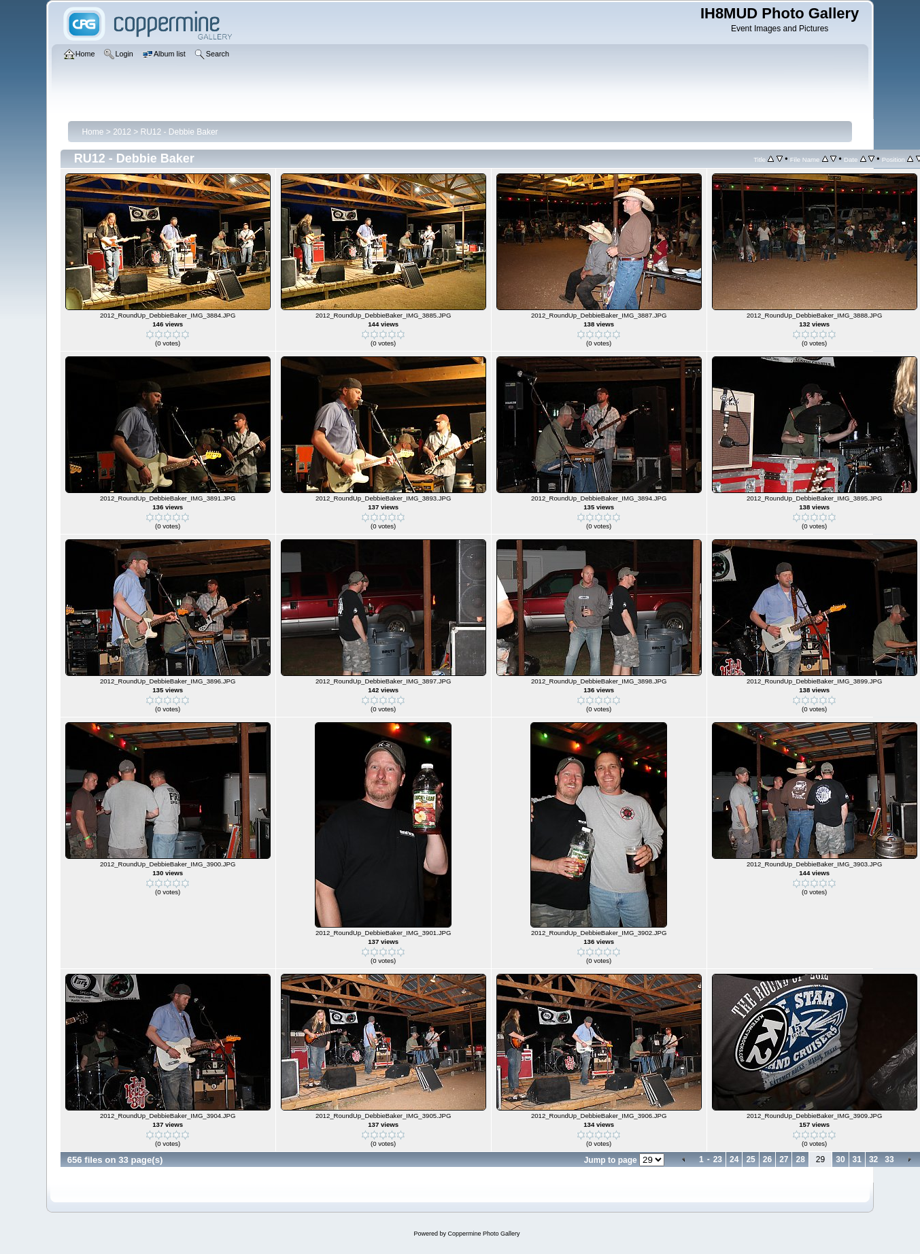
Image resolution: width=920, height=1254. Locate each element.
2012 (122, 132)
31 (857, 1159)
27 (783, 1159)
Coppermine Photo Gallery (483, 1233)
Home (92, 132)
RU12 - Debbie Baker (179, 132)
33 (889, 1159)
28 (800, 1159)
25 (750, 1159)
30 (840, 1159)
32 (873, 1159)
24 (734, 1159)
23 (717, 1159)
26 (767, 1159)
